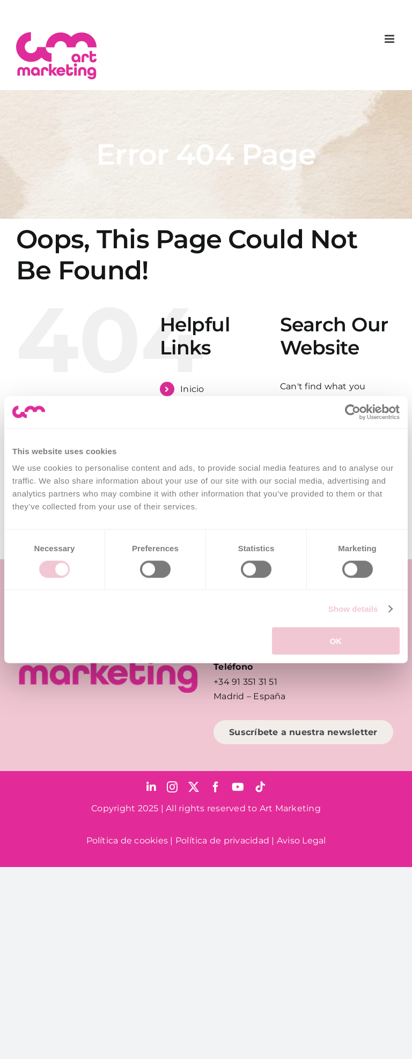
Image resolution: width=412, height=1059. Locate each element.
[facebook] (215, 787)
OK (336, 641)
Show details (353, 608)
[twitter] (193, 787)
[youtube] (238, 787)
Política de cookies (127, 840)
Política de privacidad (222, 840)
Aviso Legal (301, 840)
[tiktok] (260, 787)
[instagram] (172, 787)
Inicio (192, 389)
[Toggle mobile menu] (390, 39)
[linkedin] (151, 787)
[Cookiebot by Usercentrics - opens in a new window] (353, 412)
